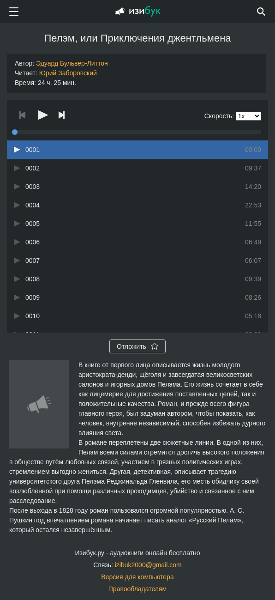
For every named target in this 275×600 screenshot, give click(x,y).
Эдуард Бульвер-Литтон (72, 63)
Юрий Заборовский (68, 73)
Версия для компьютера (137, 577)
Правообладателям (137, 589)
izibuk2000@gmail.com (148, 565)
